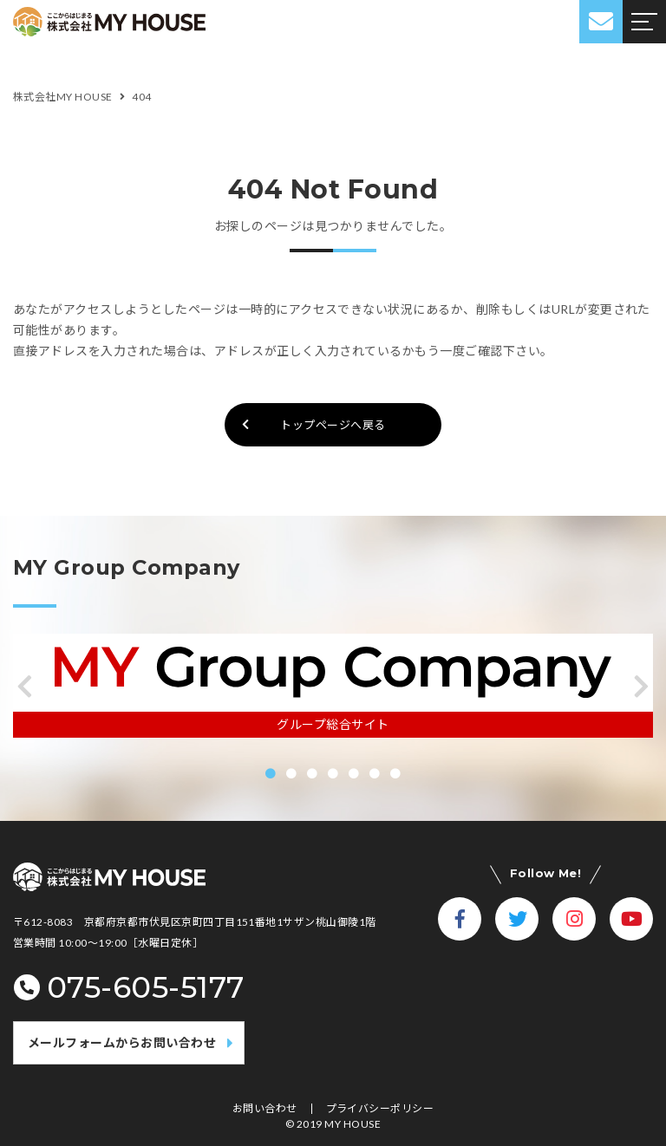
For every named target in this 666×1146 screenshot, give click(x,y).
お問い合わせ (264, 1109)
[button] (24, 686)
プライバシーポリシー (380, 1109)
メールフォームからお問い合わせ (122, 1042)
